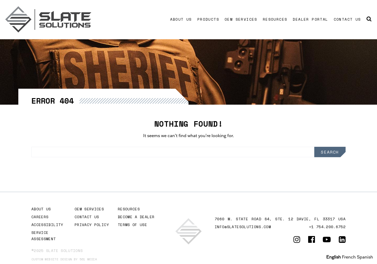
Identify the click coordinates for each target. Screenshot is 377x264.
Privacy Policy (92, 224)
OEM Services (241, 19)
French (349, 257)
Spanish (365, 257)
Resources (275, 19)
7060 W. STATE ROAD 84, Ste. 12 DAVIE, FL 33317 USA (280, 219)
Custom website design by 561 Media (64, 259)
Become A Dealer (136, 217)
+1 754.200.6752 (327, 226)
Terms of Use (132, 224)
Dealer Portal (310, 19)
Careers (39, 217)
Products (208, 19)
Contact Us (347, 19)
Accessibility (47, 224)
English (333, 257)
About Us (181, 19)
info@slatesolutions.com (243, 226)
